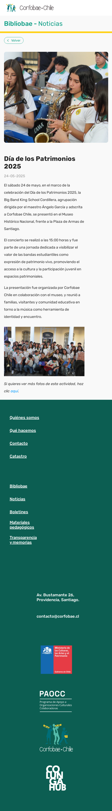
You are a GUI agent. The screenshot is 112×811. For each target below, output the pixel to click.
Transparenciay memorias (23, 540)
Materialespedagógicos (22, 525)
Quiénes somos (24, 417)
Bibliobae (18, 486)
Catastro (18, 456)
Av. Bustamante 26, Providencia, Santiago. (58, 597)
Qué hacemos (23, 430)
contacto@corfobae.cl (58, 616)
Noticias (17, 499)
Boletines (19, 511)
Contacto (19, 443)
